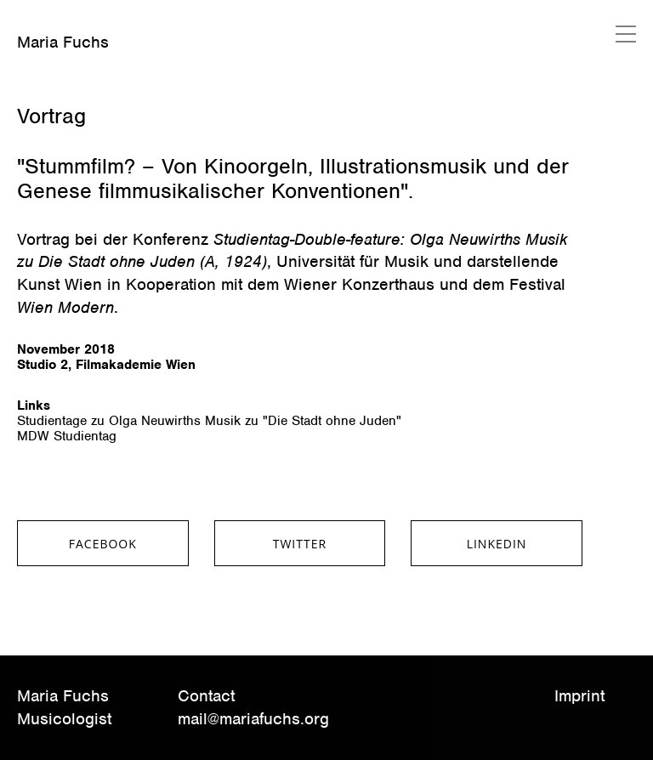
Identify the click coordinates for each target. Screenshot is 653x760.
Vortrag (51, 115)
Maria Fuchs (63, 42)
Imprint (579, 695)
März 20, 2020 (57, 88)
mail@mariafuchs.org (253, 718)
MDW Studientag (66, 436)
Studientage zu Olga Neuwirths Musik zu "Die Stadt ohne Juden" (209, 420)
